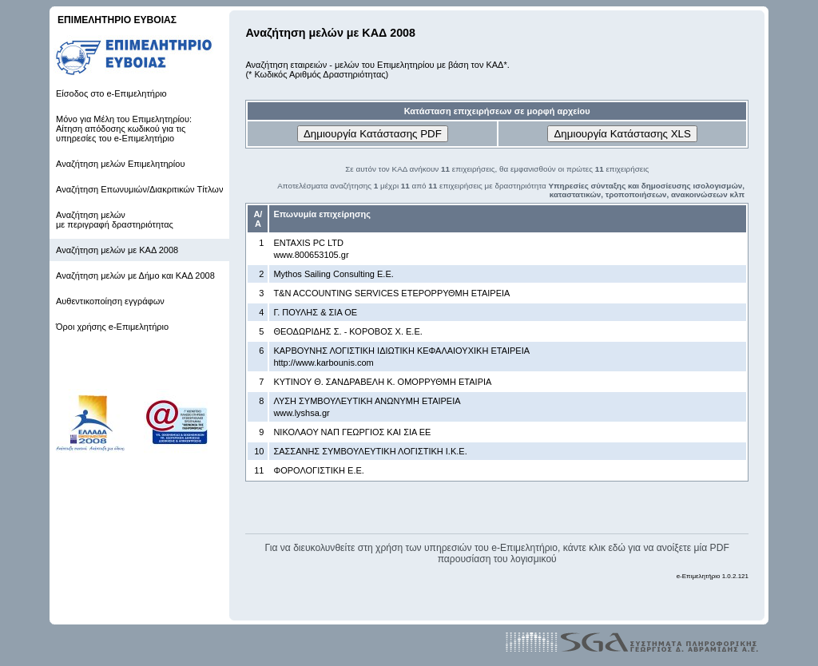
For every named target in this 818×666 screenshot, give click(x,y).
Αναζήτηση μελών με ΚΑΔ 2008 (117, 250)
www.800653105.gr (310, 255)
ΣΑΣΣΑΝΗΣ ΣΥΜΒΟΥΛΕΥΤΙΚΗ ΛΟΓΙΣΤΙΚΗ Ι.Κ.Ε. (370, 451)
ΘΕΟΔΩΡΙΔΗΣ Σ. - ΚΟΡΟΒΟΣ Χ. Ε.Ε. (347, 331)
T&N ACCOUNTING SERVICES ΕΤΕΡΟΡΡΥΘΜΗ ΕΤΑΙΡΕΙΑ (391, 293)
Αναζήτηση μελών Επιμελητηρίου (120, 163)
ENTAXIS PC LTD (308, 243)
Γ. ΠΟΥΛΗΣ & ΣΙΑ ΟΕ (315, 312)
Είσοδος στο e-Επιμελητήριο (111, 93)
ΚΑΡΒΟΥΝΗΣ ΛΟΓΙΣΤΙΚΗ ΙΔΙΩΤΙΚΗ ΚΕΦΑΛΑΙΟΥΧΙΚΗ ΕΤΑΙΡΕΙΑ (401, 350)
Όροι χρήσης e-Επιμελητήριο (112, 326)
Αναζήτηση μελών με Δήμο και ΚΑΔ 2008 (135, 275)
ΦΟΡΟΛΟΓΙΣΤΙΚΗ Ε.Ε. (318, 470)
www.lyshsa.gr (301, 413)
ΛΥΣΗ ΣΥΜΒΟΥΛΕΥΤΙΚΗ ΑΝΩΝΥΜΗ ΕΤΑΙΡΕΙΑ (366, 401)
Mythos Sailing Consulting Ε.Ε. (333, 274)
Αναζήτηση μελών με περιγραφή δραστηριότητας (114, 219)
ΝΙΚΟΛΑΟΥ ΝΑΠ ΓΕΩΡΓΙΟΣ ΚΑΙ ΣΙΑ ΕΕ (352, 432)
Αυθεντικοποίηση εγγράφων (110, 301)
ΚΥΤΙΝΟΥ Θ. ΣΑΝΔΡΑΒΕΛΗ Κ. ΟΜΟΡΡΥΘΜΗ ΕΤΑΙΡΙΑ (382, 382)
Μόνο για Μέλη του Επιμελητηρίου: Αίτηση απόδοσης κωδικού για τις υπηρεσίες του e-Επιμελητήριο (124, 128)
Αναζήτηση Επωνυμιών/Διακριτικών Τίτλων (139, 189)
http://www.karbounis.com (323, 362)
